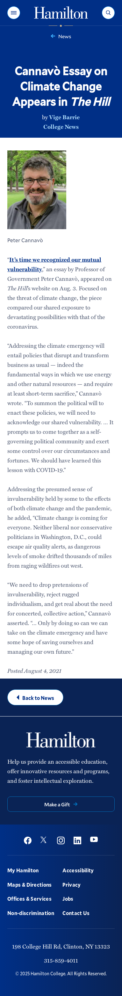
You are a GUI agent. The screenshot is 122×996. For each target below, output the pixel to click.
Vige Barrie (64, 117)
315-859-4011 (61, 960)
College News (61, 126)
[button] (14, 13)
